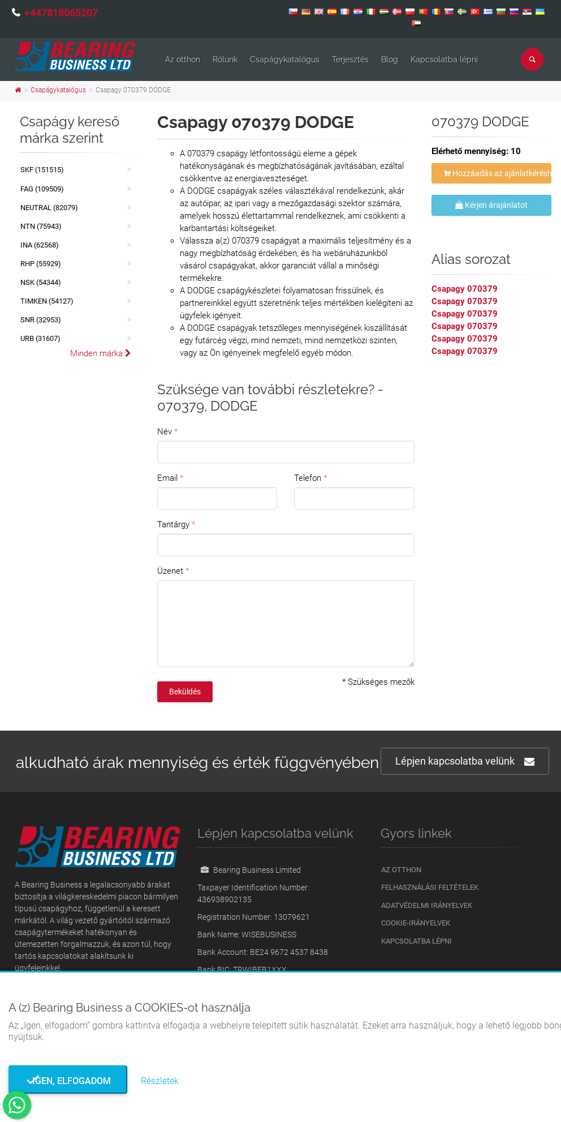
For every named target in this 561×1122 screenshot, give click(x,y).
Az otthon (182, 59)
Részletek (160, 1081)
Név (164, 431)
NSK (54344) (40, 282)
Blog (389, 59)
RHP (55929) (40, 263)
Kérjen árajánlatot (491, 205)
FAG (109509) (42, 189)
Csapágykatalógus (285, 59)
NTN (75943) (41, 226)
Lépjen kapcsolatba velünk (464, 761)
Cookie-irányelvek (415, 923)
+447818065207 (61, 13)
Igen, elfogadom (68, 1081)
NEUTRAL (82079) (49, 207)
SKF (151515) (42, 169)
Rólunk (225, 59)
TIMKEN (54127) (47, 301)
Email (167, 478)
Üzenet (170, 571)
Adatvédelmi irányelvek (426, 905)
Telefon (307, 478)
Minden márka (100, 353)
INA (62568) (39, 245)
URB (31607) (40, 338)
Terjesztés (350, 59)
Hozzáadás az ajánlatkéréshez (497, 173)
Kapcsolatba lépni (444, 59)
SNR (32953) (40, 319)
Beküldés (185, 691)
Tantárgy (173, 524)
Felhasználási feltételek (429, 887)
